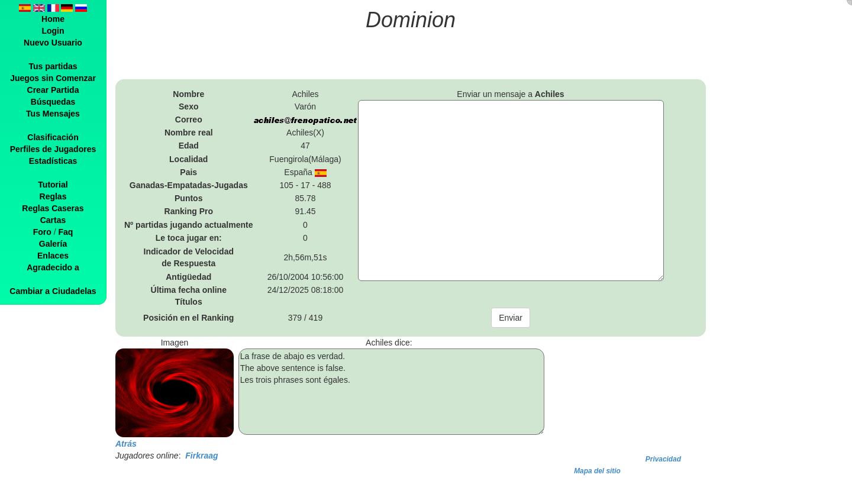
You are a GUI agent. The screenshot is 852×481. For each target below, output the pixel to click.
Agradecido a (53, 267)
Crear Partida (53, 90)
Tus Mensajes (53, 113)
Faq (65, 232)
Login (52, 30)
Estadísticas (53, 161)
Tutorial (52, 184)
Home (52, 19)
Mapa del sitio (597, 471)
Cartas (53, 220)
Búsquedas (53, 101)
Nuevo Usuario (53, 42)
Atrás (126, 443)
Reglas (53, 196)
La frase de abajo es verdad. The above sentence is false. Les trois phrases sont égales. (391, 391)
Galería (53, 243)
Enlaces (53, 255)
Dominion (411, 20)
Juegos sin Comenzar (53, 78)
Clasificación (52, 137)
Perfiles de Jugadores (53, 149)
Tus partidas (52, 66)
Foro (42, 232)
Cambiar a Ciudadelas (52, 291)
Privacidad (663, 459)
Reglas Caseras (52, 208)
